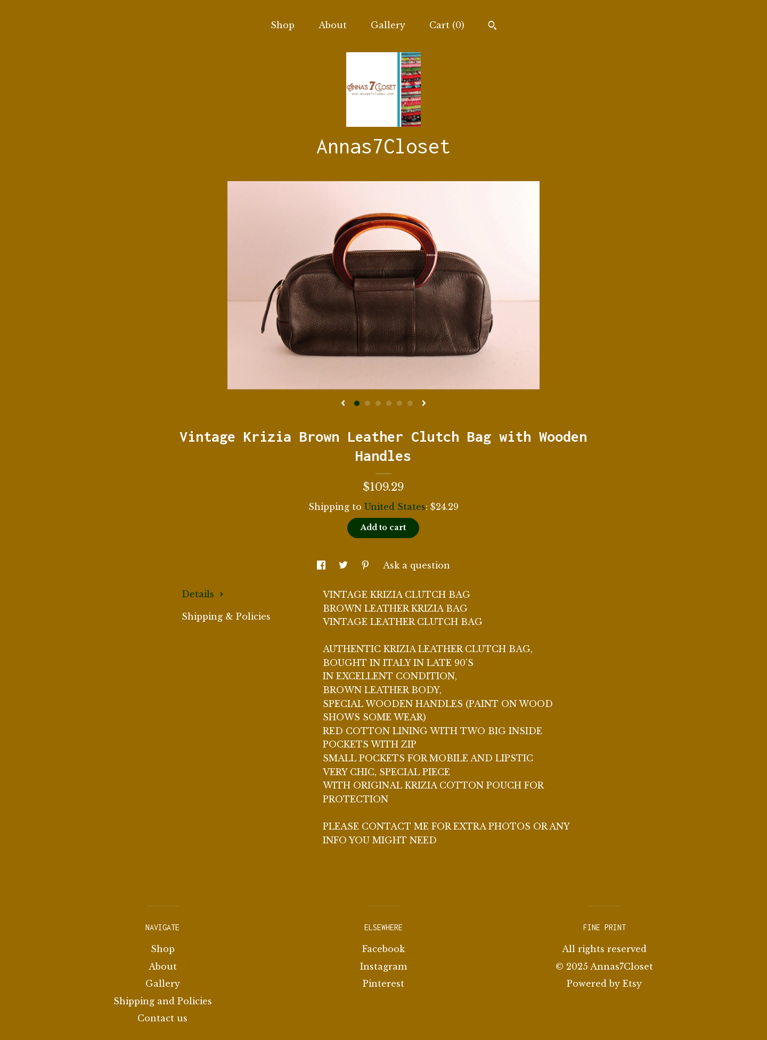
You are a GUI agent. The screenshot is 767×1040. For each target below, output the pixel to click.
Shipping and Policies (162, 1001)
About (333, 25)
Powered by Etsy (604, 983)
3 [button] (378, 403)
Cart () (446, 25)
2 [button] (367, 403)
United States (395, 506)
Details (203, 594)
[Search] (492, 26)
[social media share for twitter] (344, 565)
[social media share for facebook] (322, 565)
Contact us (162, 1018)
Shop (283, 25)
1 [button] (357, 403)
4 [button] (388, 403)
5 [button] (399, 403)
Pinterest (383, 983)
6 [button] (410, 403)
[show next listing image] (424, 404)
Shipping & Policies (226, 616)
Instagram (383, 966)
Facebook (383, 949)
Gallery (388, 25)
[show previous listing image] (343, 404)
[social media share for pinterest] (366, 565)
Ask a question (416, 565)
